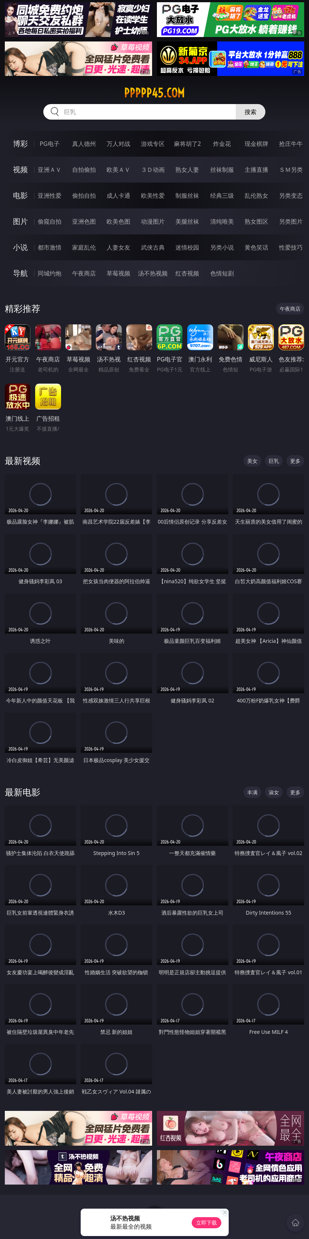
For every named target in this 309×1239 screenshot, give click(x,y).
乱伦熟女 (256, 195)
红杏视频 (187, 273)
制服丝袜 (187, 195)
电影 (20, 195)
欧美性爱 (153, 195)
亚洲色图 (84, 221)
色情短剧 (222, 273)
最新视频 (22, 460)
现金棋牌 (256, 144)
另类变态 (291, 195)
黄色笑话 (256, 247)
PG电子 (49, 144)
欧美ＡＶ (118, 170)
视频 (20, 169)
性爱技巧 (291, 247)
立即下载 (206, 1222)
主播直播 (256, 170)
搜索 (250, 112)
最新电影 (22, 792)
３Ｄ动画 (153, 170)
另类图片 (291, 221)
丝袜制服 (222, 170)
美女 (252, 460)
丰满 (252, 792)
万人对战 (118, 144)
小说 (20, 247)
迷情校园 (187, 247)
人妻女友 (118, 247)
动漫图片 (153, 221)
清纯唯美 (222, 221)
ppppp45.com (154, 93)
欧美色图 (118, 221)
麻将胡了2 (187, 144)
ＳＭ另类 (291, 170)
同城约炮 (49, 273)
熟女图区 (256, 221)
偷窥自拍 (49, 221)
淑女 (274, 792)
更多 (295, 460)
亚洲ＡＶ (49, 170)
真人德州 (84, 144)
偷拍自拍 (84, 195)
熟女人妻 (187, 170)
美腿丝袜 (187, 221)
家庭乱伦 (84, 247)
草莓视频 (118, 273)
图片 (20, 221)
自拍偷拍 (84, 170)
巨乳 (274, 460)
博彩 (20, 143)
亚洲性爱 (49, 195)
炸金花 (222, 144)
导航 (20, 273)
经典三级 (222, 195)
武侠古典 (153, 247)
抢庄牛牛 (291, 144)
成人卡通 (118, 195)
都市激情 (49, 247)
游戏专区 (153, 144)
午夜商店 (84, 273)
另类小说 (222, 247)
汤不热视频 (153, 273)
